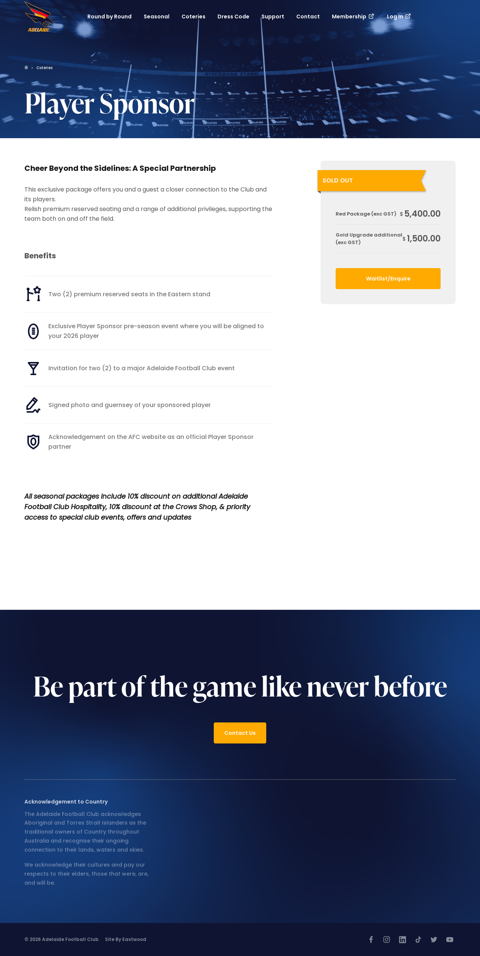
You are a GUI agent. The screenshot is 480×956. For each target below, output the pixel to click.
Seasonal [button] (157, 16)
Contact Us (240, 733)
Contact (308, 16)
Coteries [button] (194, 16)
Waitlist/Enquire (388, 278)
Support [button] (272, 16)
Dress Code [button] (233, 16)
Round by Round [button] (109, 16)
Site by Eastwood (125, 939)
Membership (353, 16)
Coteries (44, 68)
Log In (399, 16)
